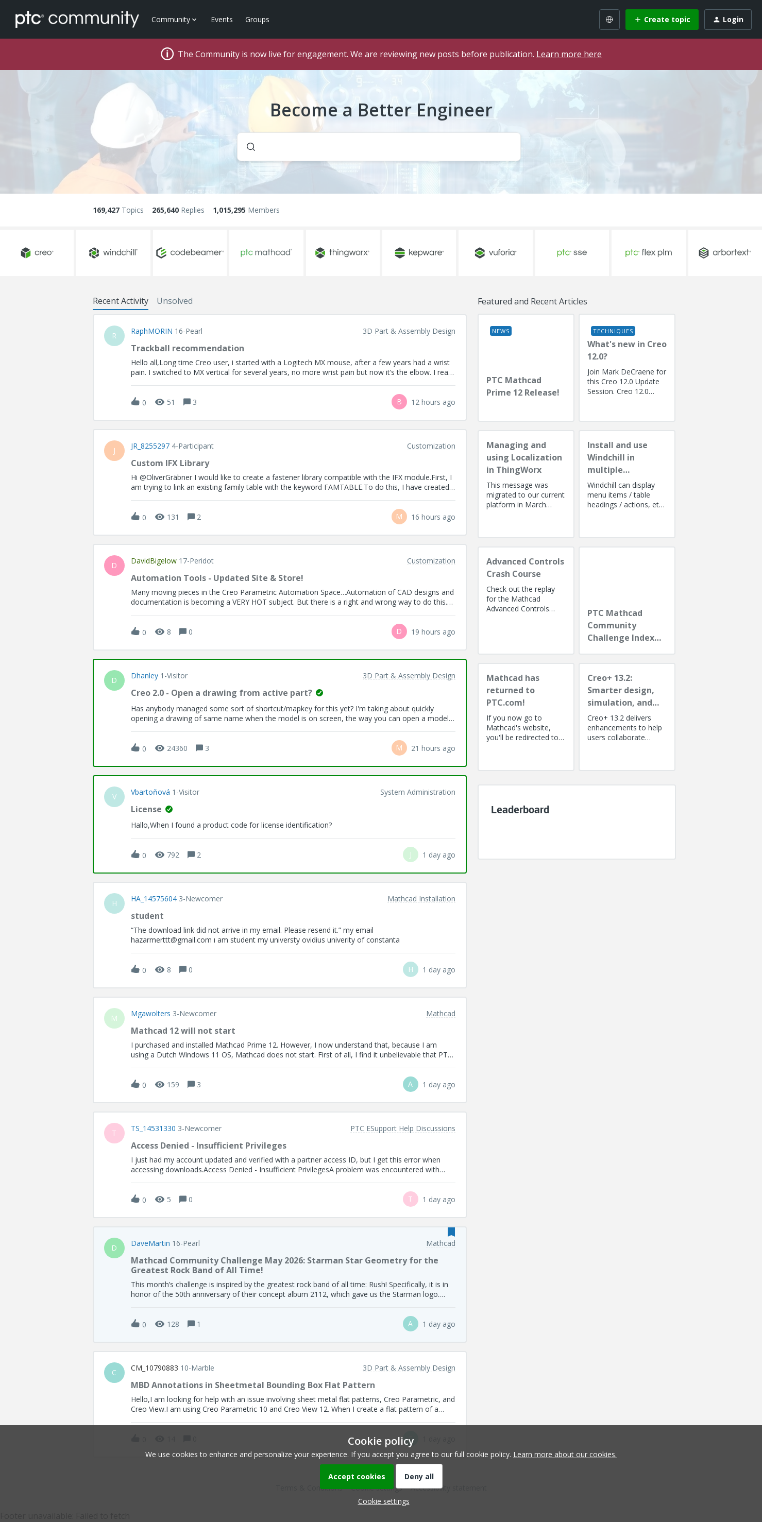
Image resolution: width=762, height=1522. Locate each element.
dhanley (144, 675)
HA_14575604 (154, 898)
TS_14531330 (153, 1128)
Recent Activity (120, 300)
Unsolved (175, 300)
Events (222, 19)
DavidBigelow (154, 561)
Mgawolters (151, 1013)
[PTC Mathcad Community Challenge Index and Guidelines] (627, 600)
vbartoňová (150, 792)
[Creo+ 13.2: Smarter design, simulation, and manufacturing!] (627, 717)
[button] (381, 1501)
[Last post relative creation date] (433, 402)
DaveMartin (150, 1243)
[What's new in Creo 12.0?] (627, 368)
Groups (257, 19)
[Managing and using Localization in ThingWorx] (526, 484)
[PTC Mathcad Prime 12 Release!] (526, 368)
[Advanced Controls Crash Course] (526, 600)
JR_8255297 (150, 446)
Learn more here (569, 54)
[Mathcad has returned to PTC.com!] (526, 717)
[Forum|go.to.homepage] (77, 19)
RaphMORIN (152, 331)
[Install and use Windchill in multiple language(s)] (627, 484)
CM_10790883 (154, 1368)
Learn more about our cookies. (565, 1454)
